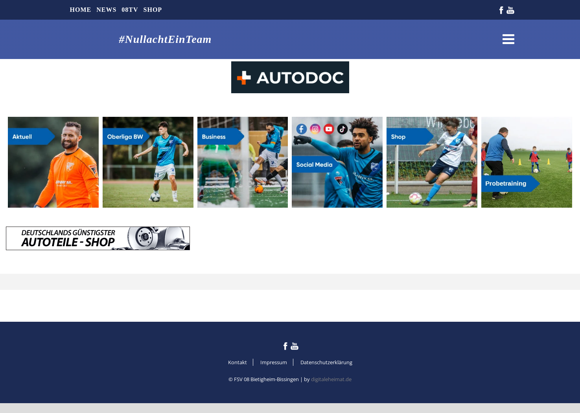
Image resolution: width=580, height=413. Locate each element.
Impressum (273, 362)
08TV (130, 9)
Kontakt (237, 362)
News (106, 9)
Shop (153, 9)
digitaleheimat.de (331, 379)
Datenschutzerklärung (326, 362)
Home (81, 9)
